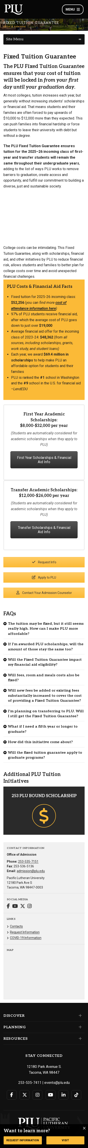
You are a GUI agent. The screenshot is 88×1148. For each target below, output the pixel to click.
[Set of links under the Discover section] (79, 1015)
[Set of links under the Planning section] (79, 1027)
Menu (73, 9)
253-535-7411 (29, 1082)
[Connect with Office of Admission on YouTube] (15, 906)
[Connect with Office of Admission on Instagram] (29, 906)
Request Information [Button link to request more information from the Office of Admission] (22, 1140)
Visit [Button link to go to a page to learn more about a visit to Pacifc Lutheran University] (65, 1140)
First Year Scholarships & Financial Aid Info (44, 460)
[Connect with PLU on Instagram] (37, 1095)
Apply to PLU (44, 577)
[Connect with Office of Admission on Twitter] (22, 906)
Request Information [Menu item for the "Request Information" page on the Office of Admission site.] (25, 932)
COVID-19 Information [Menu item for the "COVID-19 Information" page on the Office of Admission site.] (25, 938)
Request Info (44, 562)
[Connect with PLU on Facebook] (12, 1095)
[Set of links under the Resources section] (79, 1038)
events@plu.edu (57, 1082)
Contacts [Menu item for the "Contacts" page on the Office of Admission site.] (16, 926)
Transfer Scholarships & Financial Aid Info (44, 530)
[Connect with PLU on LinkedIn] (63, 1095)
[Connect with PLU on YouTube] (50, 1095)
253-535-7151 (28, 861)
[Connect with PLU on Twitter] (24, 1095)
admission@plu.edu (31, 871)
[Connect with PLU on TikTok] (76, 1095)
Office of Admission (14, 26)
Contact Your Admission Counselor (44, 593)
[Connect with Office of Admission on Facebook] (8, 906)
